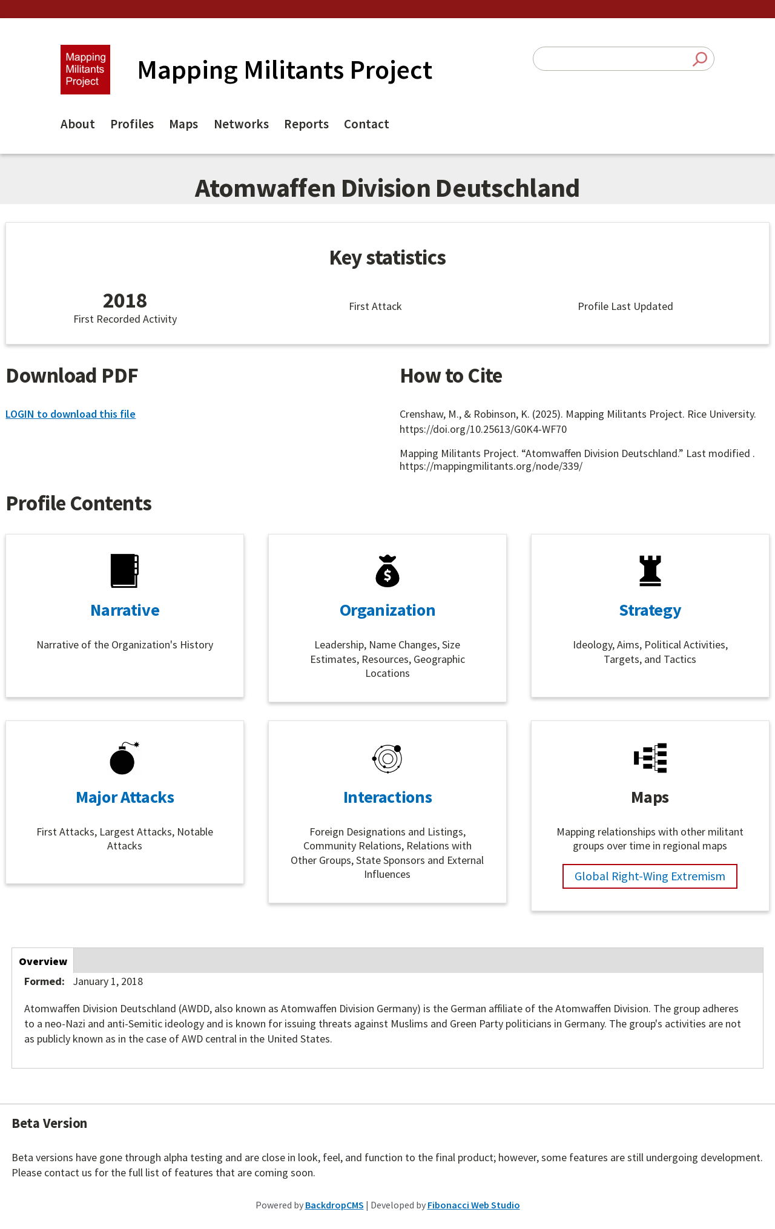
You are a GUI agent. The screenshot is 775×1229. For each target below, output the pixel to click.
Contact (366, 124)
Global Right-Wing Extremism (650, 875)
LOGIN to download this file (70, 414)
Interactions (387, 797)
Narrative (124, 610)
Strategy (650, 610)
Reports (306, 124)
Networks (241, 124)
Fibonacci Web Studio (473, 1205)
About (78, 124)
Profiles (132, 124)
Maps (183, 124)
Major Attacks (125, 797)
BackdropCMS (334, 1205)
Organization (388, 610)
